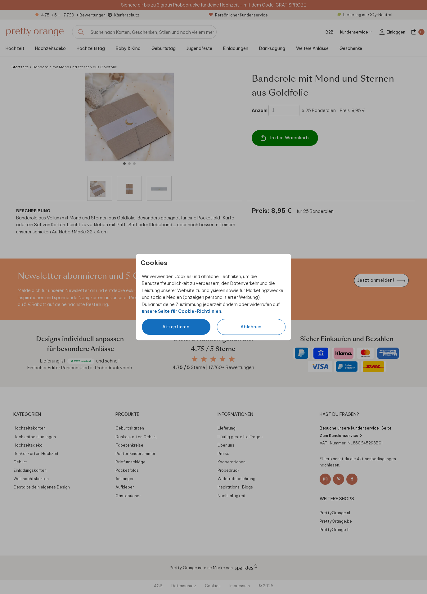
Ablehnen (251, 327)
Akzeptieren (175, 327)
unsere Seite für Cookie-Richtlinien (181, 311)
